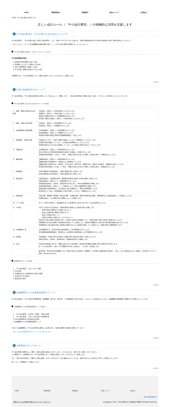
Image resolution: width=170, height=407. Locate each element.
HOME (26, 12)
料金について (114, 12)
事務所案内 (56, 12)
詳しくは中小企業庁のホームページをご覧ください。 (32, 332)
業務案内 (85, 12)
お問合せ (143, 12)
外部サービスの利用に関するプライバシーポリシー (32, 402)
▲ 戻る (155, 82)
